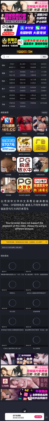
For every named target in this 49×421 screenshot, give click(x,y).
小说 (3, 96)
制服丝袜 (12, 83)
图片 (3, 89)
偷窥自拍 (12, 87)
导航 (3, 104)
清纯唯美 (22, 91)
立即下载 (38, 417)
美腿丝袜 (12, 91)
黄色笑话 (33, 98)
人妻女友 (33, 95)
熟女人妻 (12, 75)
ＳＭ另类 (43, 75)
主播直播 (33, 75)
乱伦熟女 (33, 83)
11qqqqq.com (24, 52)
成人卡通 (33, 79)
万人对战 (33, 64)
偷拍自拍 (22, 79)
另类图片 (43, 91)
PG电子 (12, 64)
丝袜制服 (22, 75)
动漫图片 (43, 87)
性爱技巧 (43, 98)
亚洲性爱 (12, 79)
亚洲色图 (22, 87)
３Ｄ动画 (43, 72)
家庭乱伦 (22, 95)
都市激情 (12, 95)
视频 (3, 73)
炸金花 (23, 67)
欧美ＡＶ (33, 72)
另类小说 (22, 98)
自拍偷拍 (22, 72)
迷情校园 (12, 98)
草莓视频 (33, 103)
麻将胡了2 (12, 67)
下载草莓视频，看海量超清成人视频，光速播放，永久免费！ (26, 242)
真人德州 (22, 64)
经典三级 (22, 83)
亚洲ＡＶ (12, 72)
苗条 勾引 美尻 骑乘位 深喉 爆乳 (12, 247)
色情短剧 (22, 106)
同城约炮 (12, 103)
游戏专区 (43, 64)
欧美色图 (33, 87)
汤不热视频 (43, 103)
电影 (3, 81)
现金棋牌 (33, 67)
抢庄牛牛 (43, 67)
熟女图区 (33, 91)
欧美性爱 (43, 79)
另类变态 (43, 83)
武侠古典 (43, 95)
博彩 (3, 65)
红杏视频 (12, 106)
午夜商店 (22, 103)
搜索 (44, 57)
